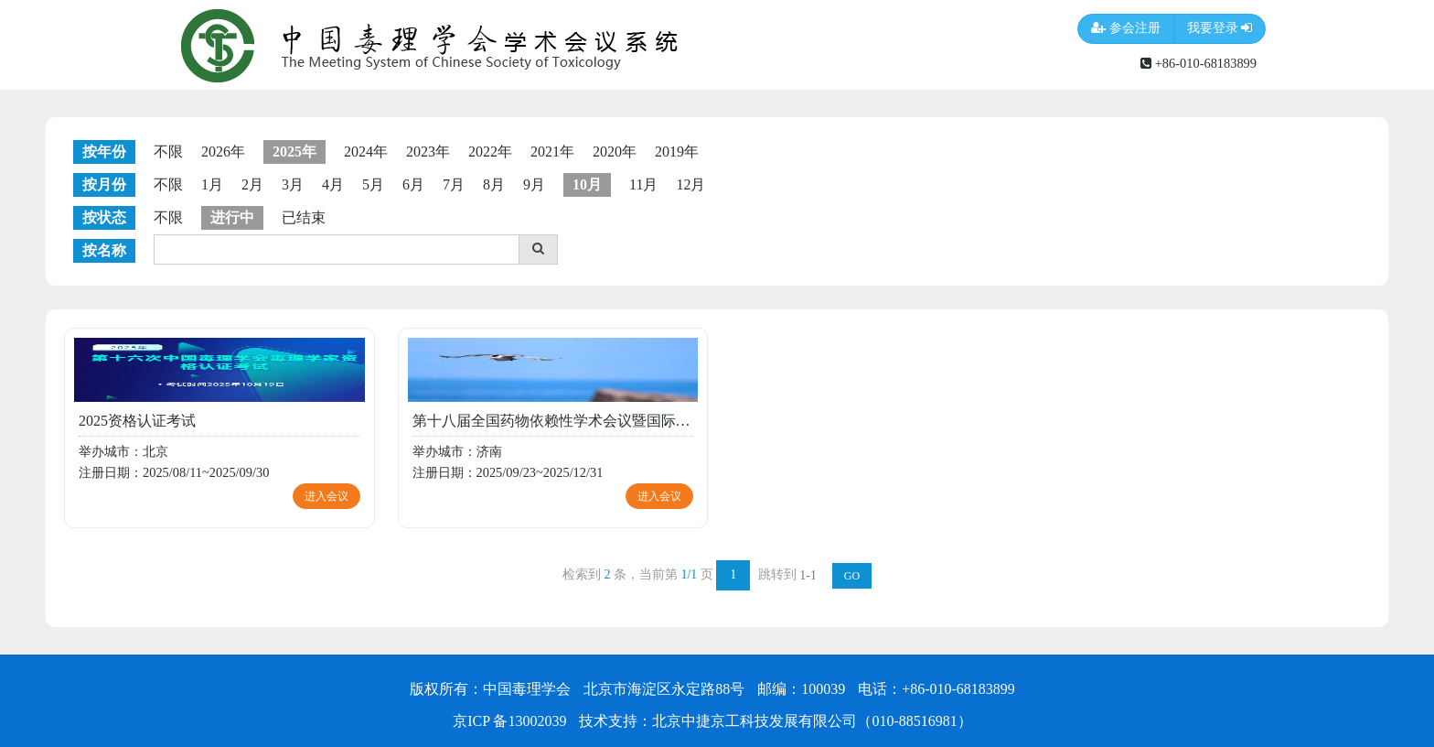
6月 (413, 184)
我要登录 (1220, 29)
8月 (494, 184)
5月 (373, 184)
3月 (293, 184)
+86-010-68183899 (1198, 63)
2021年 (552, 151)
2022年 (490, 151)
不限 (168, 151)
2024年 (366, 151)
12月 (690, 184)
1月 (212, 184)
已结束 (304, 217)
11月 (643, 184)
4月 (333, 184)
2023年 (428, 151)
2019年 (677, 151)
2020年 (615, 151)
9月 (534, 184)
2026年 (223, 151)
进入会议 (326, 496)
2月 (252, 184)
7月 (454, 184)
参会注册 (1126, 29)
